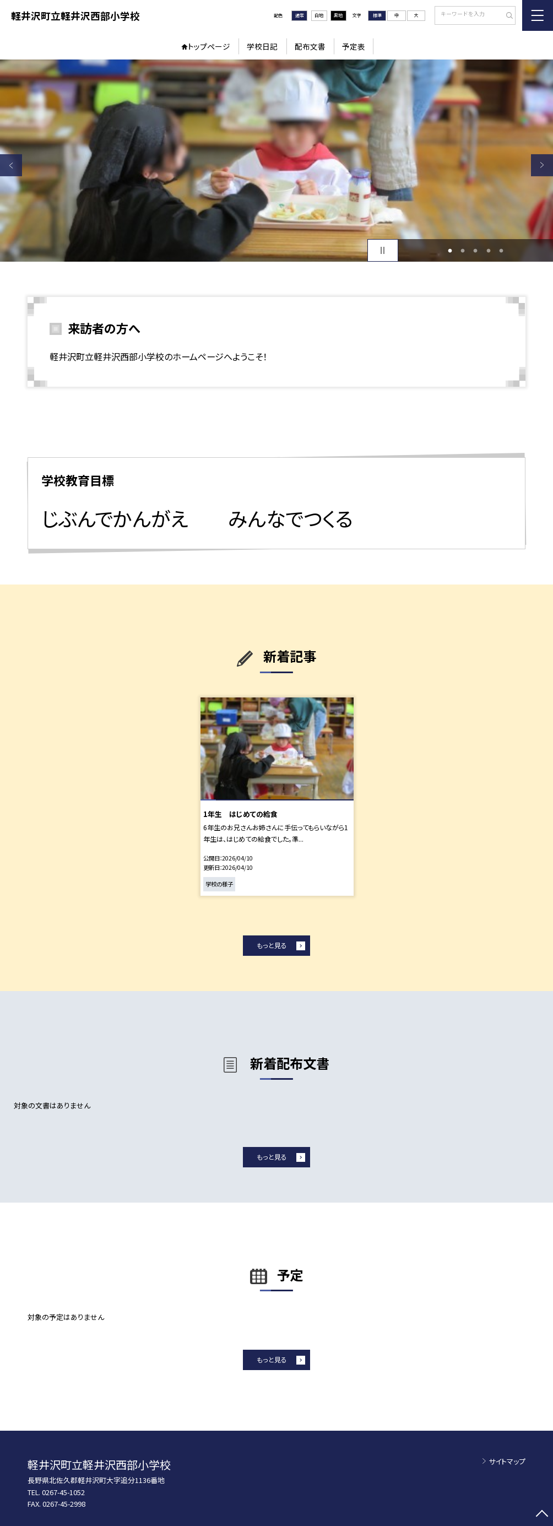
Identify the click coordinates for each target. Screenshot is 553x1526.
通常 (299, 15)
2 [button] (463, 250)
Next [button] (542, 165)
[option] (276, 160)
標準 (377, 15)
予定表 (353, 46)
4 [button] (488, 250)
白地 (319, 15)
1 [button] (450, 250)
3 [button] (476, 250)
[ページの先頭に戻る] (542, 1515)
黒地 (338, 15)
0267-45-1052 (63, 1492)
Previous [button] (11, 165)
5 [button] (501, 250)
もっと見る (272, 945)
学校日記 (262, 46)
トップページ (209, 46)
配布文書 (310, 46)
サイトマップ (507, 1461)
